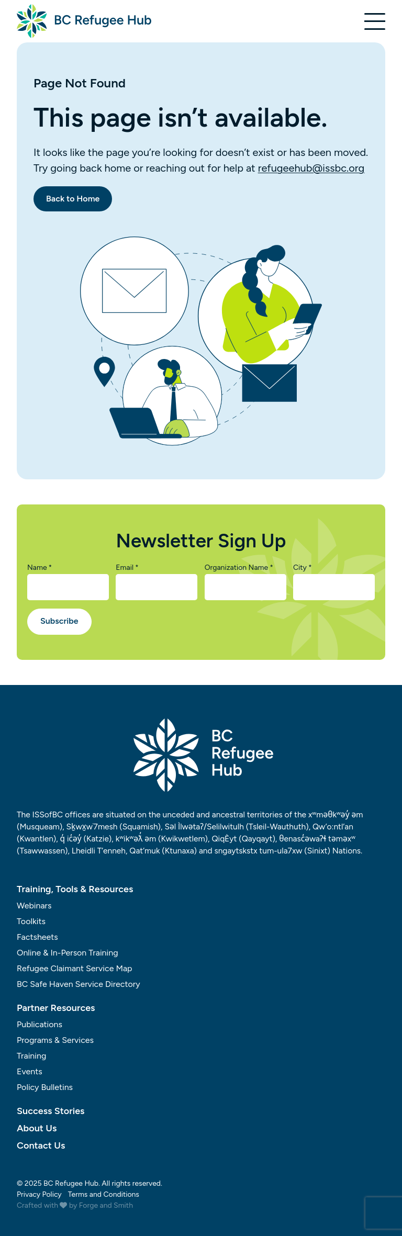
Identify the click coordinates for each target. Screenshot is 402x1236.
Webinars (34, 906)
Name (39, 568)
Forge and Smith (106, 1205)
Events (29, 1071)
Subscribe (59, 621)
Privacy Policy (39, 1194)
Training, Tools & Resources (75, 889)
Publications (39, 1024)
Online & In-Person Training (67, 953)
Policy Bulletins (45, 1087)
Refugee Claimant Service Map (74, 968)
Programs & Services (55, 1040)
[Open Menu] (374, 21)
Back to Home (72, 199)
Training (31, 1056)
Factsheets (37, 937)
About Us (37, 1128)
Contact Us (41, 1145)
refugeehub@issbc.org (311, 168)
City (302, 568)
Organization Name (239, 568)
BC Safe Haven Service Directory (78, 984)
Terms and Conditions (103, 1194)
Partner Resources (56, 1008)
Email (127, 568)
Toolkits (31, 921)
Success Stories (50, 1111)
